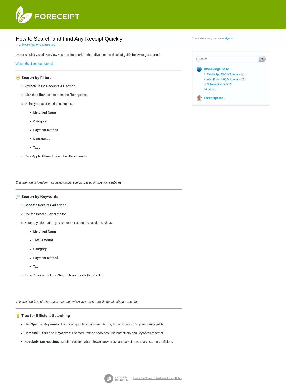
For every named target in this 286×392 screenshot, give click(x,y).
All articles (210, 89)
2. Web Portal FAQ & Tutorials (222, 79)
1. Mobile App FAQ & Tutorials (222, 74)
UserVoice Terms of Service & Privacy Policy (157, 378)
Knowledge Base (216, 69)
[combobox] (229, 59)
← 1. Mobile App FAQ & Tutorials (35, 44)
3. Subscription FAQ (216, 84)
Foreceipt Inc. (214, 98)
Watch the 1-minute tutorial (34, 63)
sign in (229, 38)
